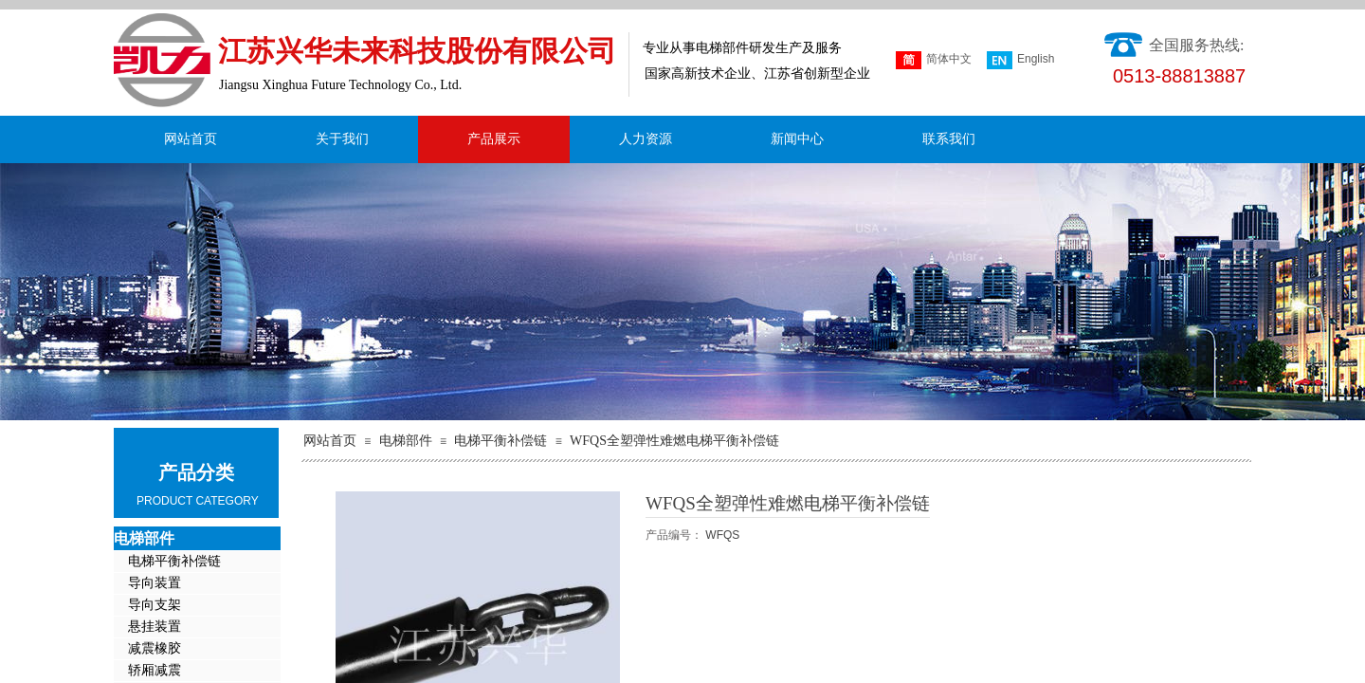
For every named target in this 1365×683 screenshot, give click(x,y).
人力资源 (645, 139)
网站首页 (190, 139)
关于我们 (342, 139)
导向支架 (154, 605)
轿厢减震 (154, 670)
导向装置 (154, 583)
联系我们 (948, 139)
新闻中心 (797, 139)
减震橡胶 (154, 648)
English (1020, 60)
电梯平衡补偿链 (500, 441)
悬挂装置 (154, 626)
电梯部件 (405, 441)
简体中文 (934, 60)
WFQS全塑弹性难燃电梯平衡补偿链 (674, 441)
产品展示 (493, 139)
